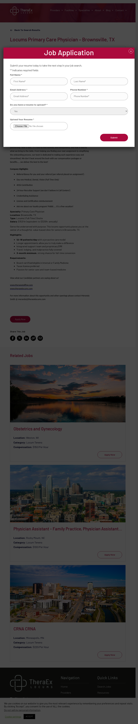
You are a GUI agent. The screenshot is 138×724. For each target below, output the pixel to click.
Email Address (18, 89)
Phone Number (79, 89)
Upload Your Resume (22, 119)
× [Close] (131, 51)
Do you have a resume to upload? (28, 104)
